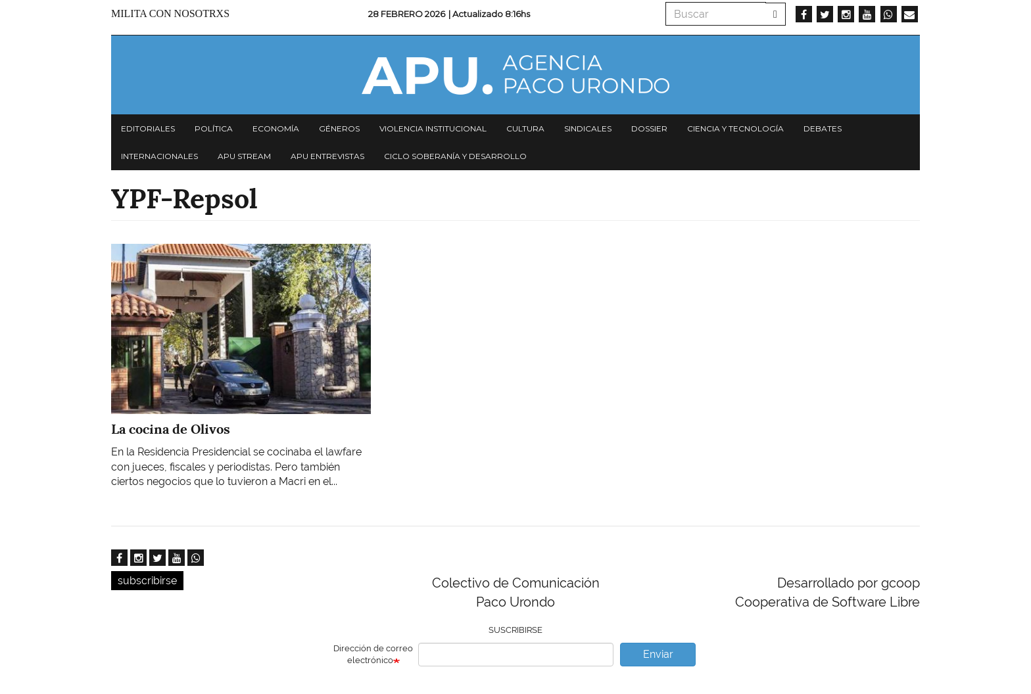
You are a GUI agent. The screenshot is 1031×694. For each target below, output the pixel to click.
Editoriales (148, 128)
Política (214, 128)
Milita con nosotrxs (170, 13)
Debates (822, 128)
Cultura (525, 128)
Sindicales (587, 128)
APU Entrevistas (327, 156)
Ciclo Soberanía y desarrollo (455, 156)
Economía (275, 128)
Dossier (649, 128)
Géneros (339, 128)
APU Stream (244, 156)
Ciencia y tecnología (735, 128)
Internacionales (159, 156)
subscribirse (147, 580)
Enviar (658, 654)
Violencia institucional (433, 128)
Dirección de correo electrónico (373, 654)
